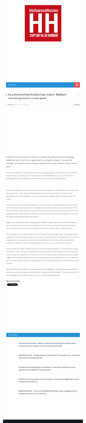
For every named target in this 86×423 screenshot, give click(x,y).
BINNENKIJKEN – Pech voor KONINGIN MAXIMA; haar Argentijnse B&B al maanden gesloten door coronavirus (48, 392)
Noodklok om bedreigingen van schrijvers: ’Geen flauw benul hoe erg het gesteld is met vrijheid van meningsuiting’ (47, 368)
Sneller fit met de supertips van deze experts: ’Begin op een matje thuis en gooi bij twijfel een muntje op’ (49, 380)
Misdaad (77, 105)
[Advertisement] (43, 62)
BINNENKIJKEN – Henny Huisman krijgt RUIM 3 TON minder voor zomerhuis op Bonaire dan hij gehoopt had (49, 356)
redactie (11, 105)
